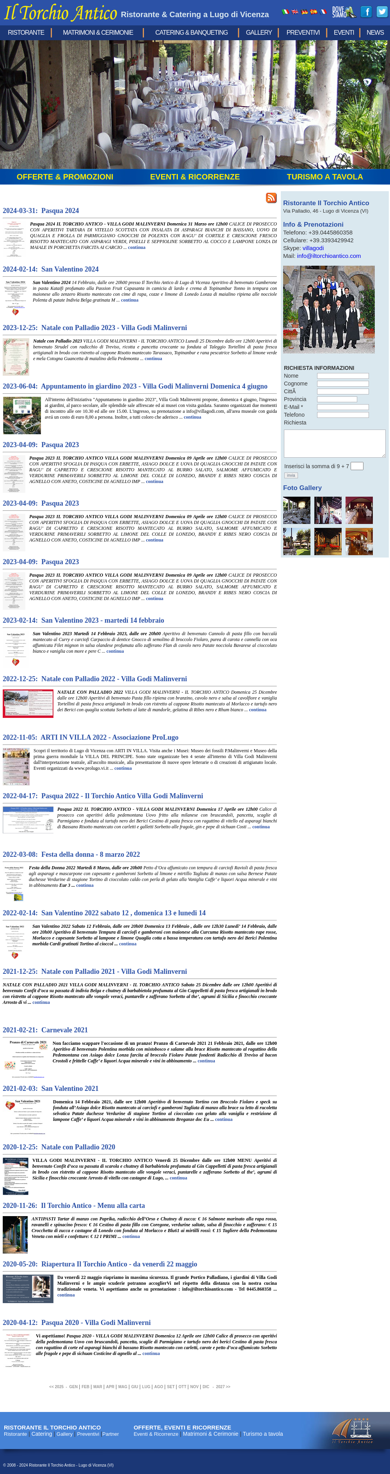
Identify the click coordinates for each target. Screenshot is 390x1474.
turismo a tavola (325, 176)
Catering (42, 1434)
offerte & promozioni (65, 176)
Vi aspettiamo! (156, 1344)
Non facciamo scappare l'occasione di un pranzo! (165, 1052)
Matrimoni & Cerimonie (98, 32)
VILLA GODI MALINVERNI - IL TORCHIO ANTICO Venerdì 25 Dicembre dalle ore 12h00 (154, 1169)
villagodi (313, 248)
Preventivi (303, 32)
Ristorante (26, 32)
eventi (344, 32)
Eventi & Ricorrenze (156, 1434)
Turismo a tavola (263, 1434)
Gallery (259, 32)
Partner (110, 1434)
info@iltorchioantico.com (329, 255)
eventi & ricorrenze (195, 176)
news (375, 32)
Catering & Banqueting (191, 32)
